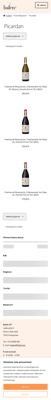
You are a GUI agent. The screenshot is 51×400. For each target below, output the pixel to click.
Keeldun (25, 394)
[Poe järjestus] (14, 36)
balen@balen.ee (17, 345)
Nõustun (25, 387)
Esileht (9, 15)
